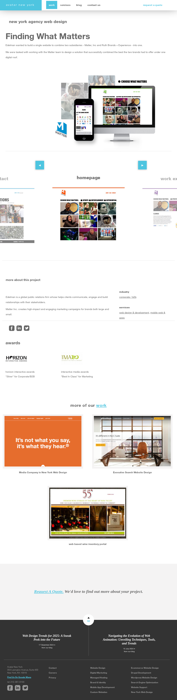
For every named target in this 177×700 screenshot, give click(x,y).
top (88, 621)
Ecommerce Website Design (145, 667)
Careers (53, 672)
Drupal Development (141, 672)
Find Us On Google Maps (19, 677)
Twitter (26, 328)
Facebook (12, 328)
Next (140, 162)
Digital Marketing (98, 672)
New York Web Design (142, 692)
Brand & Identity (98, 682)
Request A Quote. (48, 591)
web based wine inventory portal (87, 543)
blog (79, 4)
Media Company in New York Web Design (43, 472)
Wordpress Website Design (144, 677)
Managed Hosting (98, 677)
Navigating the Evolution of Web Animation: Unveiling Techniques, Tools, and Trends (129, 639)
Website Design (97, 667)
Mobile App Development (102, 687)
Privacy (52, 677)
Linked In (19, 328)
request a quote (152, 4)
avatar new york (20, 5)
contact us (93, 4)
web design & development (134, 312)
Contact (53, 667)
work (52, 4)
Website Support (139, 687)
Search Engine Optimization (144, 682)
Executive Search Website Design (132, 472)
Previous (37, 162)
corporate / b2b (127, 296)
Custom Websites (98, 692)
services (65, 4)
